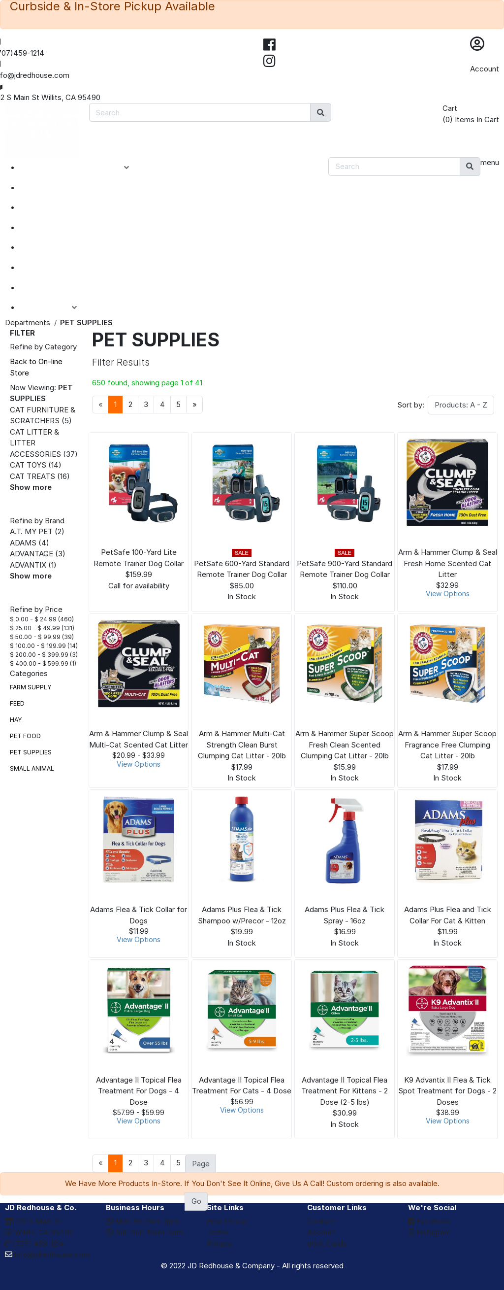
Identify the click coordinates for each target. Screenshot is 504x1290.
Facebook (429, 1221)
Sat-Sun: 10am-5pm (144, 1232)
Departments (27, 322)
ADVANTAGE (31, 553)
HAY (16, 719)
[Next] (194, 404)
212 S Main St (33, 1221)
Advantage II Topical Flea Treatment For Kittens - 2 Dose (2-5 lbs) (344, 1091)
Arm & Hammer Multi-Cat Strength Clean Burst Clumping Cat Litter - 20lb (242, 744)
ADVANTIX (28, 565)
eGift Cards (326, 1243)
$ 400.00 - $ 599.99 (39, 663)
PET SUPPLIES (31, 752)
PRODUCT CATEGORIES (82, 167)
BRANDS (47, 267)
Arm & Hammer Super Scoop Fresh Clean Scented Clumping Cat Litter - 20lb (344, 744)
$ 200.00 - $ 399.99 (39, 654)
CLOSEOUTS (55, 228)
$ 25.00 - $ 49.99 (35, 628)
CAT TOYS (28, 465)
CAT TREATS (32, 476)
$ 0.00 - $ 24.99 (33, 619)
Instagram (429, 1232)
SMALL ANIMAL (32, 768)
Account (484, 68)
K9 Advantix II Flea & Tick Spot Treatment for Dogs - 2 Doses (447, 1091)
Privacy (219, 1243)
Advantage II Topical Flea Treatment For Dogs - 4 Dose (139, 1091)
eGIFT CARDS (57, 288)
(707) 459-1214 (34, 1243)
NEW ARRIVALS (60, 188)
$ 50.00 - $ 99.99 (35, 637)
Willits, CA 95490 (39, 1232)
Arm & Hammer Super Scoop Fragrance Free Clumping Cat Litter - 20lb (447, 744)
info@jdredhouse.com (47, 1254)
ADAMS (23, 542)
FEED (17, 703)
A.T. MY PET (31, 531)
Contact (321, 1221)
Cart (449, 108)
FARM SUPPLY (30, 687)
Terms (217, 1232)
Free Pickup (227, 1221)
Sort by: (410, 404)
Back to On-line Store (36, 367)
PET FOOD (25, 736)
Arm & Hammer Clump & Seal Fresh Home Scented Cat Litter (447, 563)
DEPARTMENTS (61, 247)
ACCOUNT (56, 307)
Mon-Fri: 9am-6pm (143, 1221)
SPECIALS (50, 207)
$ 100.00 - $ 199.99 (38, 645)
